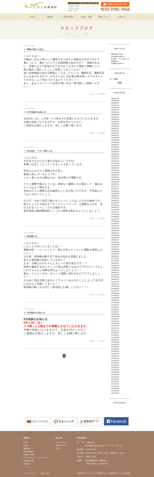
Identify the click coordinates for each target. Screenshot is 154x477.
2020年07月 (115, 240)
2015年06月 (115, 293)
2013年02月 (115, 351)
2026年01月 (115, 105)
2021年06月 (115, 221)
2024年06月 (115, 147)
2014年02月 (115, 323)
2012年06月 (115, 370)
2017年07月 (115, 258)
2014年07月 (115, 312)
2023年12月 (115, 161)
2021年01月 (115, 228)
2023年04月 (115, 175)
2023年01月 (115, 182)
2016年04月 (115, 270)
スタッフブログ (62, 442)
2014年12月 (115, 302)
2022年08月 (115, 193)
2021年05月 (115, 223)
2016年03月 (115, 272)
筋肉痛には (32, 236)
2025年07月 (115, 117)
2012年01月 (115, 381)
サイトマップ (31, 473)
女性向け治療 (29, 454)
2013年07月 (115, 340)
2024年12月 (115, 133)
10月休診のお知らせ (36, 112)
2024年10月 (115, 138)
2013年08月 (115, 337)
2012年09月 (115, 363)
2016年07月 (115, 265)
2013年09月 (115, 335)
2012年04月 (115, 374)
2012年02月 (115, 379)
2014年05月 (115, 316)
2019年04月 (115, 251)
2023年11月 (115, 163)
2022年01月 (115, 207)
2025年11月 (115, 110)
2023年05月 (115, 172)
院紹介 (26, 445)
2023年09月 (115, 168)
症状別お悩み (29, 451)
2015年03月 (115, 298)
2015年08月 (115, 288)
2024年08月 (115, 142)
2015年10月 (115, 284)
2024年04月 (115, 152)
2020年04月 (115, 247)
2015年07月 (115, 291)
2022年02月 (115, 205)
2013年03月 (115, 349)
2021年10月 (115, 212)
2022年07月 (115, 196)
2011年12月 (115, 384)
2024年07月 (115, 145)
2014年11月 (115, 305)
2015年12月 (115, 279)
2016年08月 (115, 263)
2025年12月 (115, 107)
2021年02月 (115, 226)
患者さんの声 (61, 445)
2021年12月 (115, 210)
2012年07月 (115, 367)
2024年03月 (115, 154)
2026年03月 (115, 100)
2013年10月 (115, 333)
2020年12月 (115, 230)
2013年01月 (115, 353)
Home (32, 17)
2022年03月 (115, 203)
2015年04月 (115, 295)
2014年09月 (115, 307)
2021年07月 (115, 219)
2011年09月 (115, 391)
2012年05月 (115, 372)
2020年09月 (115, 235)
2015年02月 (115, 300)
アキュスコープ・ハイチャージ (35, 458)
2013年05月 (115, 344)
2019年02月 (115, 254)
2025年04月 (115, 124)
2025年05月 (115, 121)
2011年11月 (115, 386)
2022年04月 (115, 200)
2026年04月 (115, 98)
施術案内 (27, 448)
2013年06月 (115, 342)
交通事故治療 (29, 461)
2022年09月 (115, 191)
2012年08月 (115, 365)
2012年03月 (115, 377)
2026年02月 (115, 103)
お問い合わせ (45, 473)
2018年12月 (115, 256)
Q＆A (58, 448)
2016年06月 (115, 268)
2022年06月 (115, 198)
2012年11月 (115, 358)
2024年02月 (115, 156)
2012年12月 (115, 356)
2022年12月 (115, 184)
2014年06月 (115, 314)
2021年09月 (115, 214)
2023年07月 (115, 170)
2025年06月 (115, 119)
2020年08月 (115, 237)
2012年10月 (115, 360)
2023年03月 (115, 177)
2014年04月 (115, 319)
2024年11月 (115, 135)
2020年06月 (115, 242)
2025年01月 (115, 131)
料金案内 (27, 464)
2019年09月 (115, 249)
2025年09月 (115, 114)
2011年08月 (115, 393)
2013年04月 (115, 347)
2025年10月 (115, 112)
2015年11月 (115, 282)
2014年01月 (115, 326)
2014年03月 (115, 321)
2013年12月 (115, 328)
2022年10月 (115, 189)
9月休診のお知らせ (36, 312)
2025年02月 (115, 128)
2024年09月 (115, 140)
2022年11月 (115, 186)
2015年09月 (115, 286)
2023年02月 (115, 179)
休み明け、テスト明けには (39, 151)
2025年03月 (115, 126)
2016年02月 (115, 275)
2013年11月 (115, 330)
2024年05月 (115, 149)
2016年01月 (115, 277)
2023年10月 (115, 165)
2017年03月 (115, 261)
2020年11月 (115, 233)
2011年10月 (115, 388)
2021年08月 (115, 217)
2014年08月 (115, 309)
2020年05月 (115, 244)
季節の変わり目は (35, 49)
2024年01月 (115, 158)
